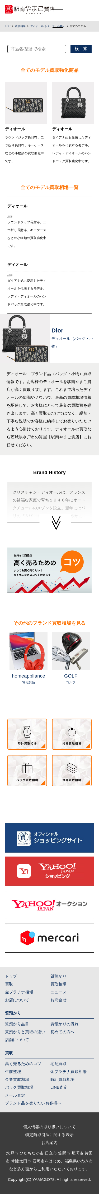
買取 (9, 984)
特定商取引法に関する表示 (49, 1134)
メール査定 (15, 1095)
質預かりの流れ (64, 1024)
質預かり (58, 976)
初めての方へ (62, 1031)
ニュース (58, 992)
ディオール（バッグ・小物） (47, 26)
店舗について (17, 1039)
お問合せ (58, 1000)
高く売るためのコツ (23, 1063)
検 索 (81, 48)
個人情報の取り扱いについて (49, 1127)
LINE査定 (59, 1087)
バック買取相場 (19, 1087)
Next (95, 665)
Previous (3, 665)
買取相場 (20, 26)
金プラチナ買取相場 (68, 1071)
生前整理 (13, 1071)
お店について (17, 1000)
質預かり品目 (17, 1024)
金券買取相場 (17, 1079)
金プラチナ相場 (19, 992)
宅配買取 (58, 1063)
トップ (11, 976)
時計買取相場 (62, 1079)
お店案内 (49, 1142)
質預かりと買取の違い (25, 1031)
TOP (8, 26)
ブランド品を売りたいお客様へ (33, 1103)
